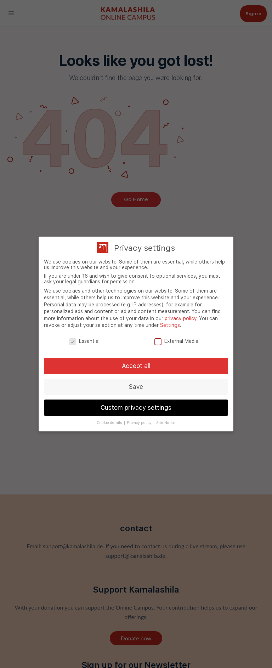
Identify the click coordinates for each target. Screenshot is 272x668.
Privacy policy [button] (140, 422)
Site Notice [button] (166, 422)
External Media (176, 341)
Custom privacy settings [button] (136, 407)
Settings (170, 325)
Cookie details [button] (110, 422)
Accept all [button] (136, 365)
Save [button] (136, 386)
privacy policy (181, 318)
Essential (84, 341)
